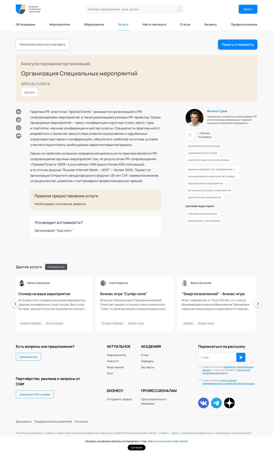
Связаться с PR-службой (35, 394)
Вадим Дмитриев (170, 283)
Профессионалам (244, 24)
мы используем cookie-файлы (170, 441)
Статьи (185, 24)
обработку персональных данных (227, 368)
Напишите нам (28, 357)
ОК (240, 357)
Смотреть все (56, 267)
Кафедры (147, 361)
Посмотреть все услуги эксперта (42, 44)
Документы (24, 421)
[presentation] (15, 303)
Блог (110, 373)
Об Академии (25, 24)
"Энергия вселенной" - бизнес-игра (182, 294)
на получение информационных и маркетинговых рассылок (228, 382)
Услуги (123, 24)
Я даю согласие (228, 382)
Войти (248, 9)
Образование (94, 24)
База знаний (115, 367)
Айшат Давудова (252, 283)
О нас (145, 355)
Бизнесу (211, 24)
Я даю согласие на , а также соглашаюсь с (227, 370)
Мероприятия (59, 24)
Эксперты (147, 367)
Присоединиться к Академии (153, 401)
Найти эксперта (154, 24)
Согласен (136, 447)
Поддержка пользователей (53, 421)
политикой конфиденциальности (226, 371)
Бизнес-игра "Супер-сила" (93, 294)
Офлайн (29, 92)
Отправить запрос (119, 399)
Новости (113, 361)
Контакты (81, 421)
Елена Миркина (87, 283)
